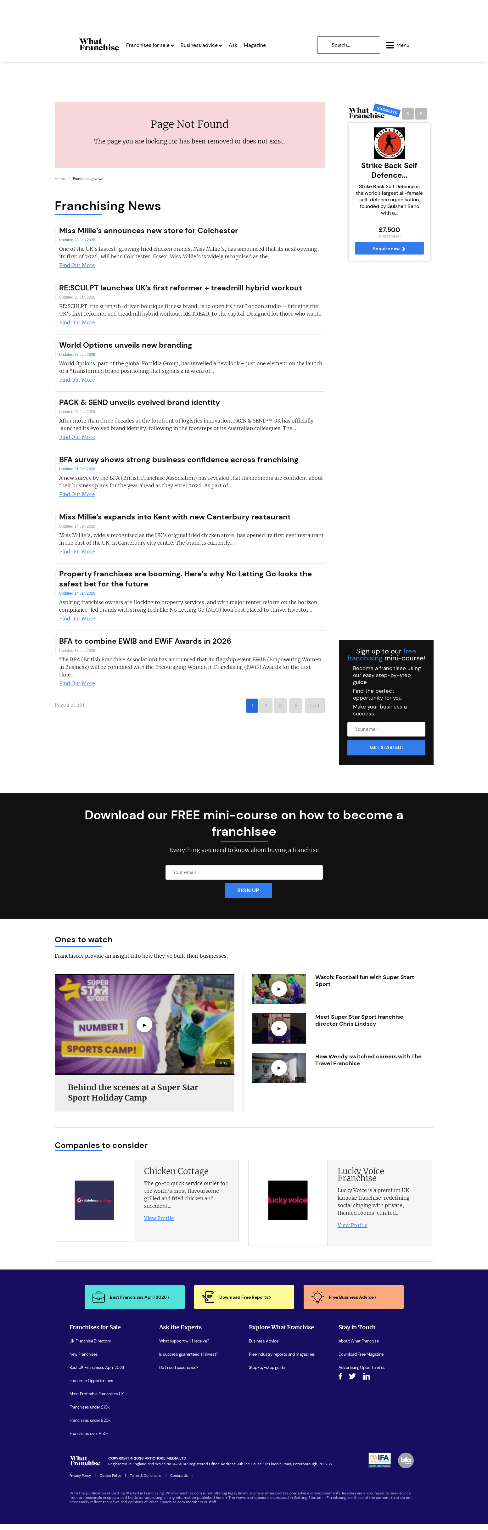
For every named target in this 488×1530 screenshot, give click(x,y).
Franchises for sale (130, 43)
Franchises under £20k (90, 1426)
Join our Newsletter (356, 1387)
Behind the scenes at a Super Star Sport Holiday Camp (133, 1099)
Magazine (235, 43)
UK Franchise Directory (90, 1347)
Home (60, 184)
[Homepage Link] (79, 48)
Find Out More (77, 271)
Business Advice (263, 1347)
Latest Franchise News (269, 1413)
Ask (213, 43)
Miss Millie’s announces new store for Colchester (148, 236)
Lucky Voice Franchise (361, 1181)
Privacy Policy (80, 1482)
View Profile (159, 1224)
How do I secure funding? (182, 1387)
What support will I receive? (184, 1347)
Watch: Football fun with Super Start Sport (364, 987)
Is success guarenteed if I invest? (188, 1360)
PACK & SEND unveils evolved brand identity (139, 408)
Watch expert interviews (271, 1387)
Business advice (181, 43)
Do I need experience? (179, 1373)
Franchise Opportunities (91, 1387)
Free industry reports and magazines (282, 1360)
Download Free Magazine (361, 1360)
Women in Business (266, 1400)
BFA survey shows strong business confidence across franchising (179, 465)
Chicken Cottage (176, 1177)
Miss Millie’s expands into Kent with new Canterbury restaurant (175, 523)
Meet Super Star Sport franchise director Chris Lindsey (359, 1026)
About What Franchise (359, 1347)
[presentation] (415, 1151)
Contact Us (179, 1482)
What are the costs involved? (185, 1400)
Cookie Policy (110, 1482)
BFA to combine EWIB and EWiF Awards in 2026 (145, 647)
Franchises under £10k (90, 1413)
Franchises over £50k (89, 1440)
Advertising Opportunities (362, 1373)
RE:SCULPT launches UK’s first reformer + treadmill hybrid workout (180, 294)
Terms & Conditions (145, 1482)
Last (315, 712)
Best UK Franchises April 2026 (97, 1373)
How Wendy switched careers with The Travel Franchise (368, 1066)
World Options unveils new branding (125, 351)
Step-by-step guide (267, 1373)
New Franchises (84, 1360)
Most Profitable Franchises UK (97, 1400)
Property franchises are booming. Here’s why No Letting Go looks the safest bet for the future (185, 585)
